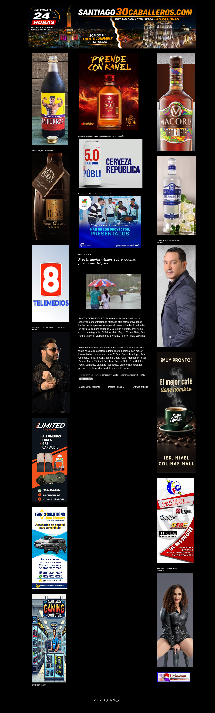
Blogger (116, 700)
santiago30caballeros (42, 9)
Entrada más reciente (89, 387)
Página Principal (116, 387)
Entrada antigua (140, 387)
